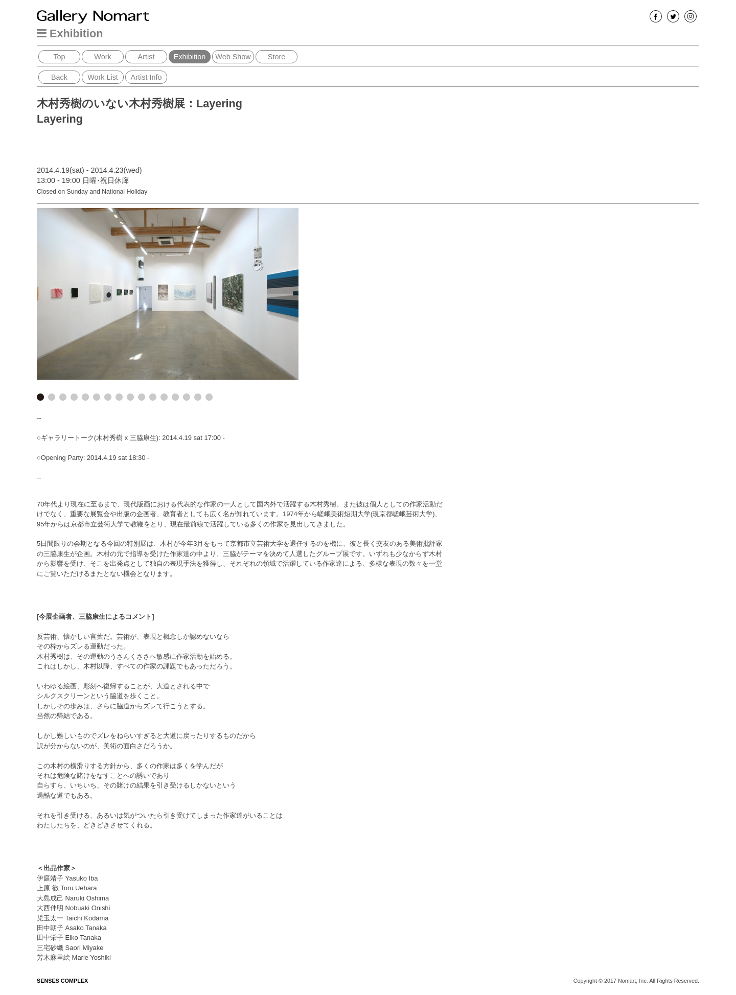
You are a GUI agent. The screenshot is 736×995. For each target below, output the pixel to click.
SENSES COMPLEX (62, 981)
